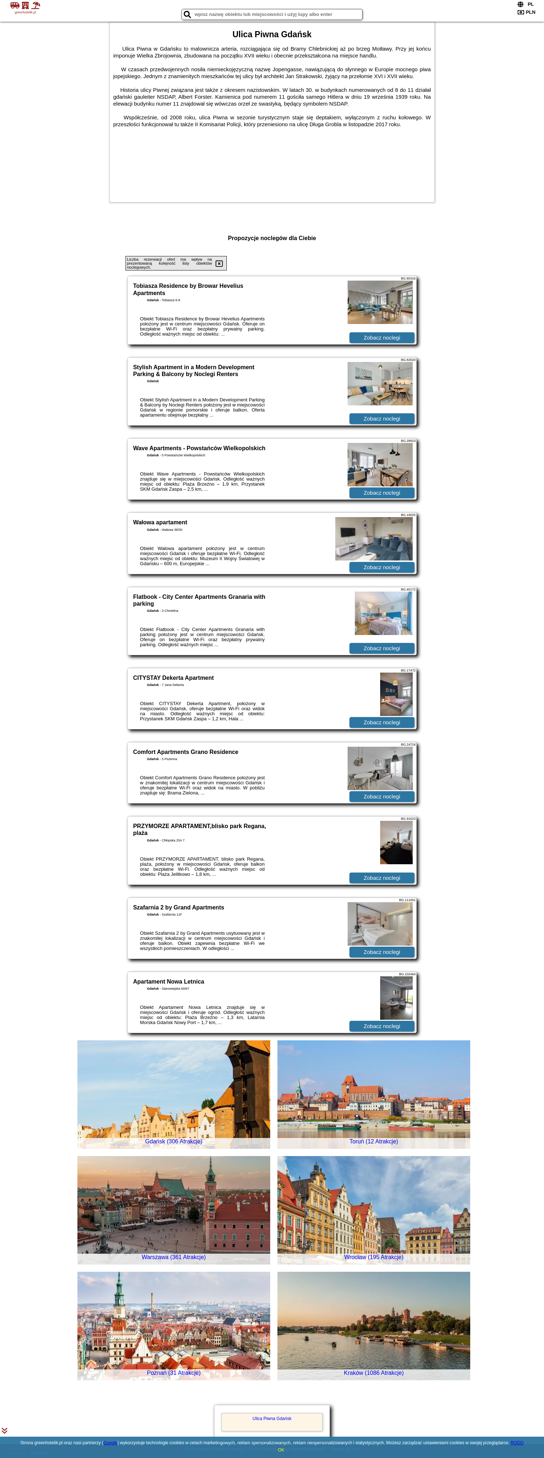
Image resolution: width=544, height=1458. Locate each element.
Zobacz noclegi (382, 337)
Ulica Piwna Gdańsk (271, 1418)
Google (110, 1442)
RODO (517, 1442)
